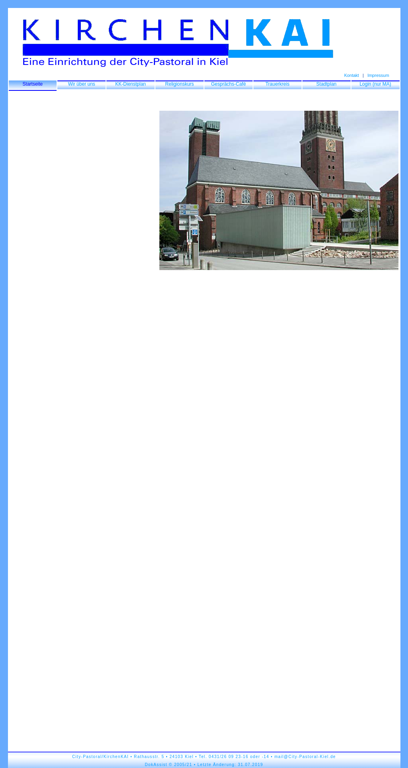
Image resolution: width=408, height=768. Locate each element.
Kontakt (351, 75)
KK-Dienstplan (130, 84)
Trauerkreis (277, 84)
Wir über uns (81, 84)
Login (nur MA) (375, 84)
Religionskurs (179, 84)
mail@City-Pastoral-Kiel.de (305, 756)
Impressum (378, 75)
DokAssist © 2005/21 (168, 764)
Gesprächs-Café (228, 84)
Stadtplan (326, 84)
